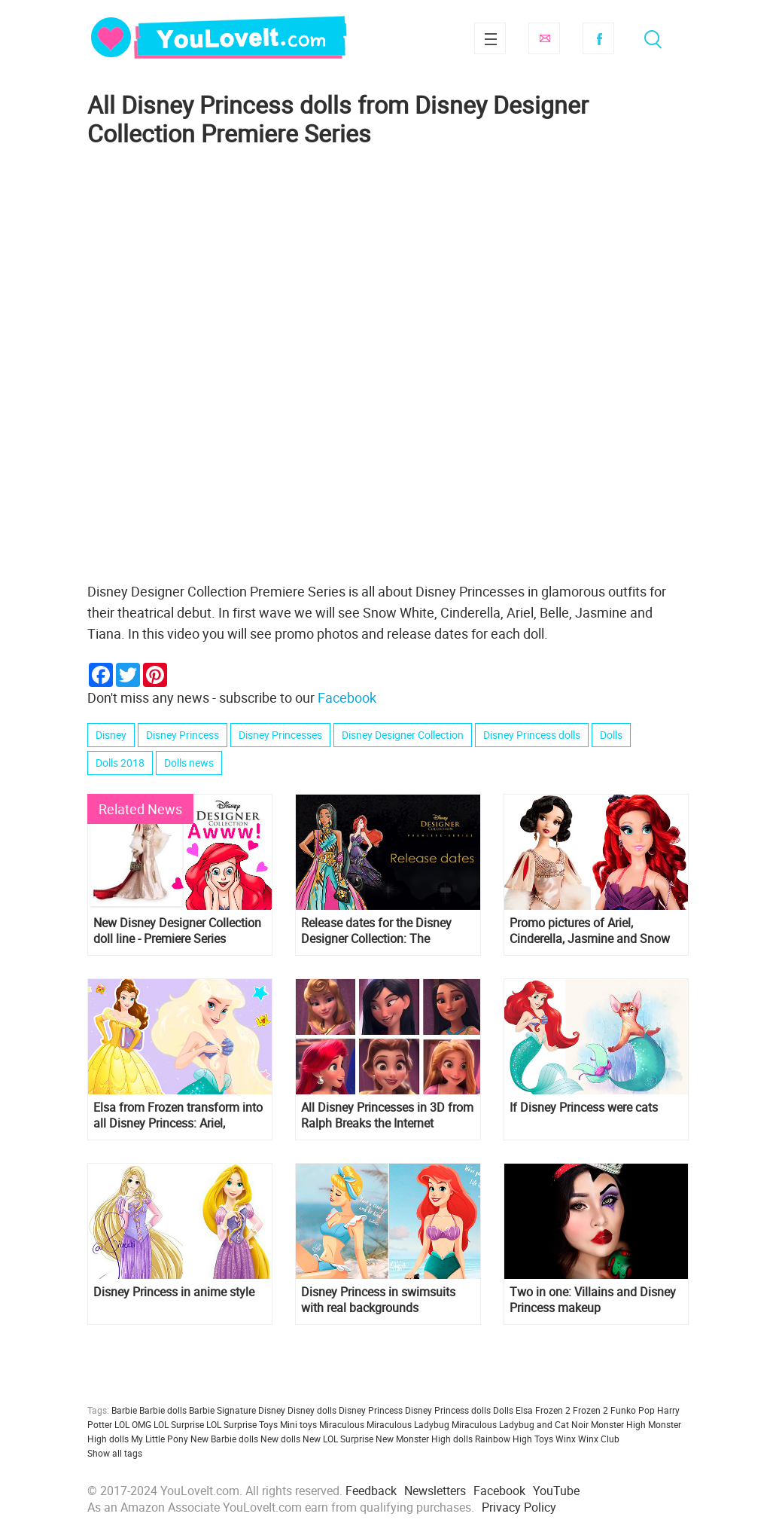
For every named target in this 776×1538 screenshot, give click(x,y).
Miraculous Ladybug (408, 1424)
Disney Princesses (280, 735)
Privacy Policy (519, 1507)
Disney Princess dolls (531, 735)
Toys (543, 1439)
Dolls (611, 735)
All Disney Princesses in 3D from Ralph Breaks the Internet (387, 1115)
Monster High (618, 1424)
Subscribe (544, 38)
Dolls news (189, 762)
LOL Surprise (179, 1424)
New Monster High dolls (424, 1439)
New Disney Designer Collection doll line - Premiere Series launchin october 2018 (177, 931)
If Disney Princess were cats (584, 1107)
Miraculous (341, 1424)
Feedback (371, 1490)
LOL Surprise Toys (242, 1424)
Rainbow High (503, 1439)
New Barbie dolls (224, 1439)
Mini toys (298, 1424)
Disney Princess (182, 735)
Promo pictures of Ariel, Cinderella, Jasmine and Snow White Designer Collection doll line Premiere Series (590, 931)
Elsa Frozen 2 (543, 1410)
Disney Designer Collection (403, 735)
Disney (111, 735)
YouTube (556, 1490)
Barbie (124, 1410)
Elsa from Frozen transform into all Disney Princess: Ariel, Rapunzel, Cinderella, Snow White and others (178, 1115)
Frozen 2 (590, 1410)
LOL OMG (132, 1424)
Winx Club (598, 1439)
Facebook (598, 38)
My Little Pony (159, 1439)
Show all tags (114, 1453)
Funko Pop (632, 1410)
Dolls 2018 (120, 762)
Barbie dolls (163, 1410)
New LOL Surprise (338, 1439)
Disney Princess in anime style (173, 1292)
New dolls (280, 1439)
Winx (565, 1439)
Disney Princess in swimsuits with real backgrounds (378, 1300)
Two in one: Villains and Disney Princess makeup (593, 1300)
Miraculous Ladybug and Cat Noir (520, 1424)
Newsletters (435, 1490)
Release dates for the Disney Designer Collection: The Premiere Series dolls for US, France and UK (376, 931)
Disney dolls (312, 1410)
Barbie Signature (222, 1410)
